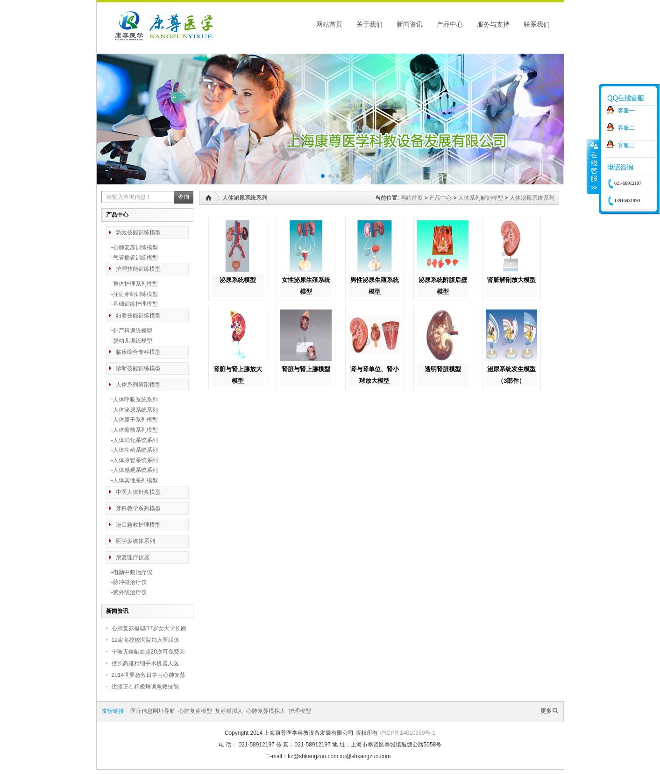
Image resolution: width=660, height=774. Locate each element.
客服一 (626, 110)
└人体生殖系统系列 (132, 450)
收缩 (593, 166)
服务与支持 (493, 24)
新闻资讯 (410, 24)
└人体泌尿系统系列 (132, 410)
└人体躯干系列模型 (132, 419)
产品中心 (450, 24)
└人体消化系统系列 (132, 440)
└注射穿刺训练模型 (132, 294)
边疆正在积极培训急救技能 (145, 686)
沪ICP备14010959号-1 (407, 733)
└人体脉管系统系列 (132, 460)
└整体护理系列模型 (132, 284)
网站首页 (329, 24)
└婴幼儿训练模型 (129, 341)
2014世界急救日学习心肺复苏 (149, 675)
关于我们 (369, 24)
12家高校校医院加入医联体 (145, 640)
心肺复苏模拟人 (265, 711)
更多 (546, 711)
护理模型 (300, 711)
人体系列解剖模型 (480, 198)
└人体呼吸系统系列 (132, 399)
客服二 (626, 128)
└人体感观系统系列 (132, 470)
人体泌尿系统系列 (532, 198)
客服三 (626, 145)
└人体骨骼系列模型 (132, 430)
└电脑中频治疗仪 (129, 572)
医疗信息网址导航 (152, 711)
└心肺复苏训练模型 (132, 247)
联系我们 (537, 24)
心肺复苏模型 (195, 711)
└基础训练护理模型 (132, 304)
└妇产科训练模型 (129, 330)
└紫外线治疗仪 (126, 592)
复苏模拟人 (229, 711)
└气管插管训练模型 (132, 257)
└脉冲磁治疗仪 (126, 582)
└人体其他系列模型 (132, 480)
